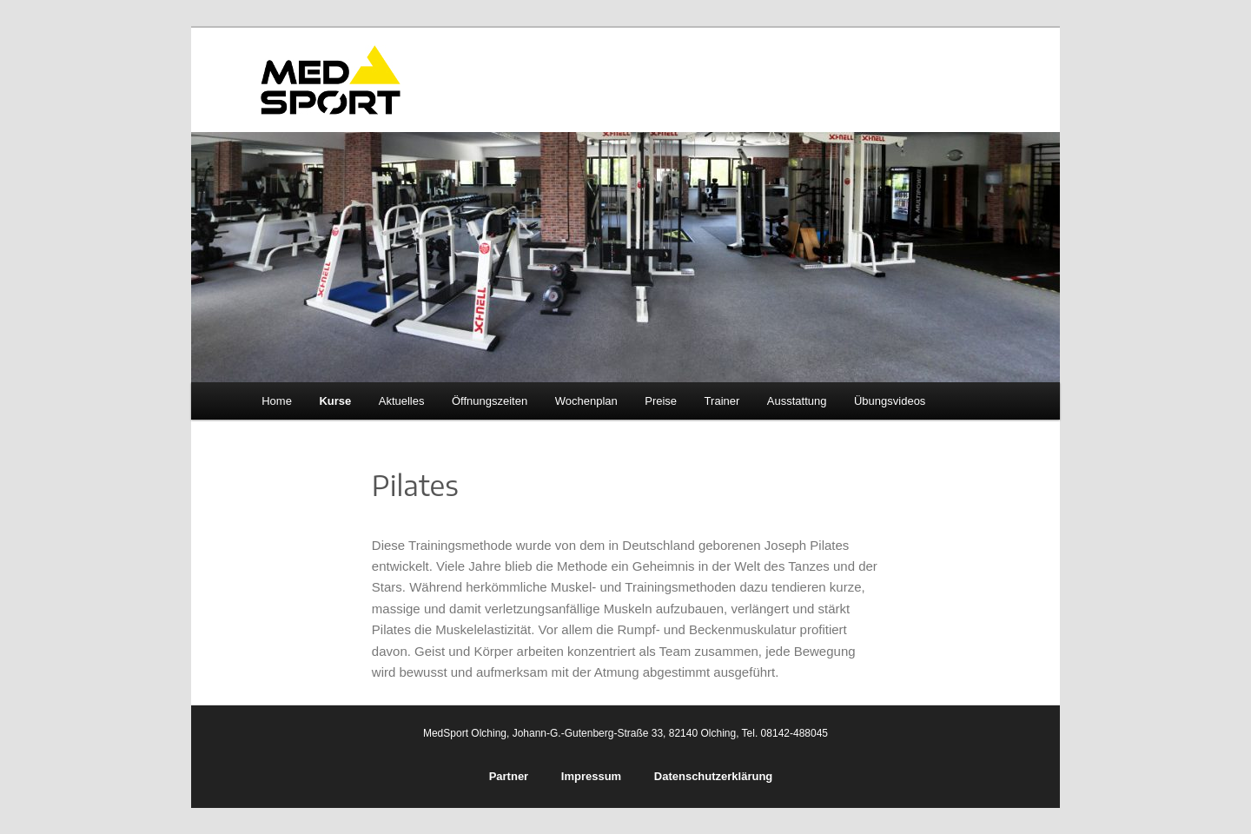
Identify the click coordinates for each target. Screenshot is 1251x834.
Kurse (335, 400)
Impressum (591, 776)
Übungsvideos (889, 400)
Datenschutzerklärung (713, 776)
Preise (661, 400)
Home (276, 400)
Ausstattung (797, 400)
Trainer (722, 400)
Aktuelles (402, 400)
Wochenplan (586, 400)
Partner (509, 776)
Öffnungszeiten (489, 400)
